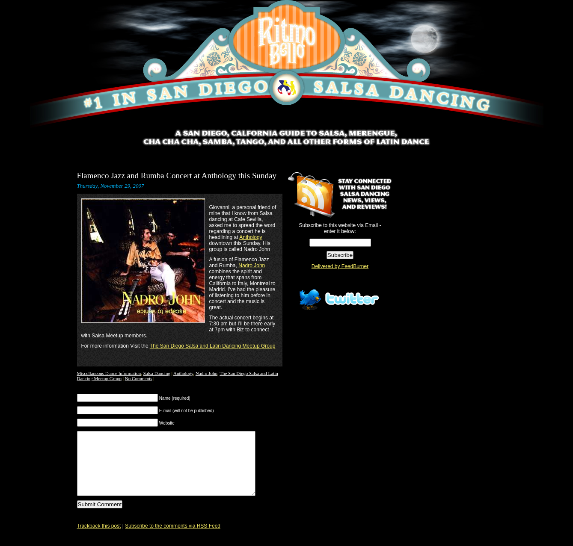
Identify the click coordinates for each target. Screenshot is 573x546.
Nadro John (251, 266)
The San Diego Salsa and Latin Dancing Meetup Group (213, 346)
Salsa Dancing (156, 373)
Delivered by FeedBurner (340, 266)
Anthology (250, 237)
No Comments (138, 378)
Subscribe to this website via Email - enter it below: (340, 228)
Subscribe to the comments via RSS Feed (172, 539)
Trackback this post (99, 539)
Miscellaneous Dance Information (109, 373)
